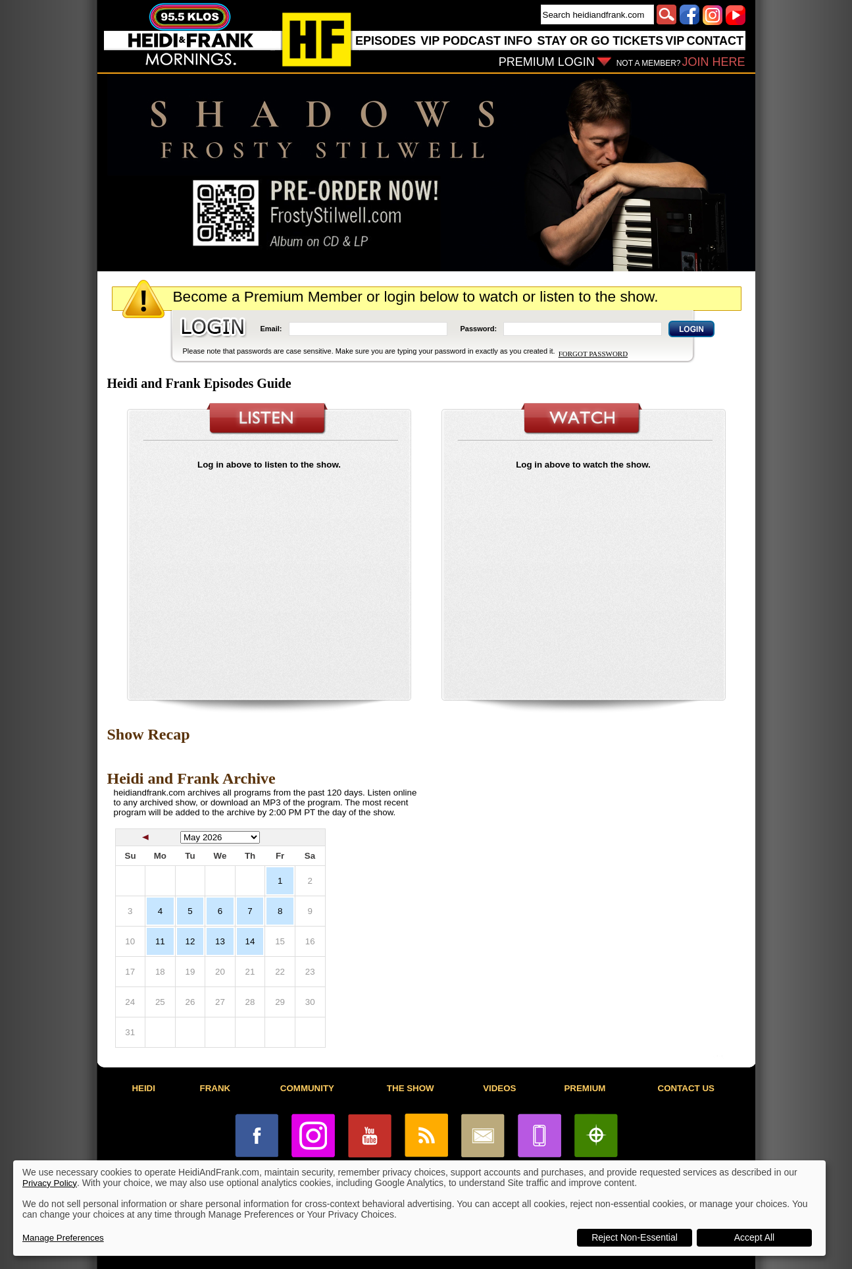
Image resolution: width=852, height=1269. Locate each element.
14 (250, 941)
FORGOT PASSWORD (593, 354)
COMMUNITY (307, 1088)
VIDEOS (499, 1088)
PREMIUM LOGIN (547, 62)
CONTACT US (686, 1088)
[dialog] (419, 1208)
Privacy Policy (49, 1183)
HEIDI (143, 1088)
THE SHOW (410, 1088)
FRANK (215, 1088)
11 (160, 941)
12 (190, 941)
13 (220, 941)
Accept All (754, 1237)
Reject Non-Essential (634, 1237)
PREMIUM (584, 1088)
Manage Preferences (63, 1238)
